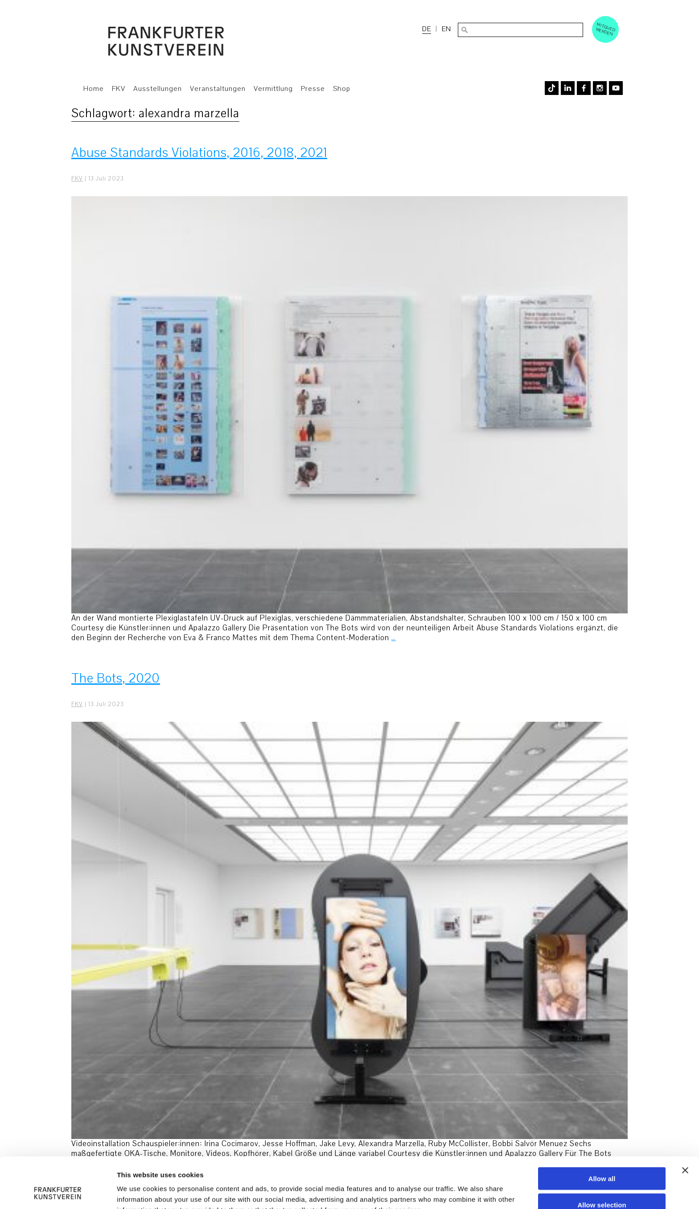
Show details (468, 1191)
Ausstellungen (157, 89)
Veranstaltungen (218, 89)
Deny (602, 1183)
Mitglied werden (606, 29)
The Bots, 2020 (115, 678)
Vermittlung (273, 89)
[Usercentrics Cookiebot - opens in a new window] (58, 1191)
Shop (341, 89)
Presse (313, 89)
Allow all (602, 1131)
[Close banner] (685, 1122)
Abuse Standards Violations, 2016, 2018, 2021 (199, 152)
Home (93, 89)
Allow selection (601, 1157)
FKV (118, 89)
